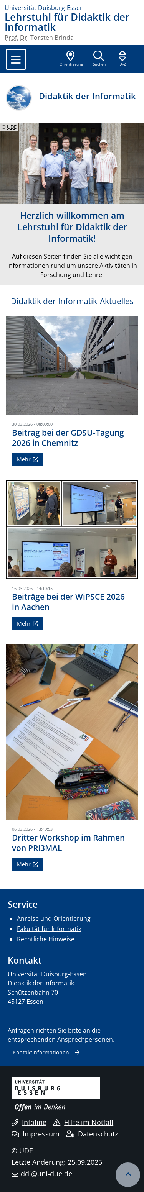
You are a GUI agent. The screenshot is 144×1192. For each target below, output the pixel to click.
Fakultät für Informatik (49, 929)
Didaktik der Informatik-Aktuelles (72, 301)
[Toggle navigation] (16, 59)
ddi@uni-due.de (46, 1173)
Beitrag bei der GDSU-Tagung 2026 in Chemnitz (68, 437)
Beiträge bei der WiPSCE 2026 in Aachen (68, 601)
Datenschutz (92, 1133)
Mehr (24, 459)
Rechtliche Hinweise (45, 939)
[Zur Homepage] (72, 7)
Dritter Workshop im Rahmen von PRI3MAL (68, 842)
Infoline (29, 1122)
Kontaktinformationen (41, 1052)
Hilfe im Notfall (83, 1122)
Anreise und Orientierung (54, 918)
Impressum (36, 1133)
